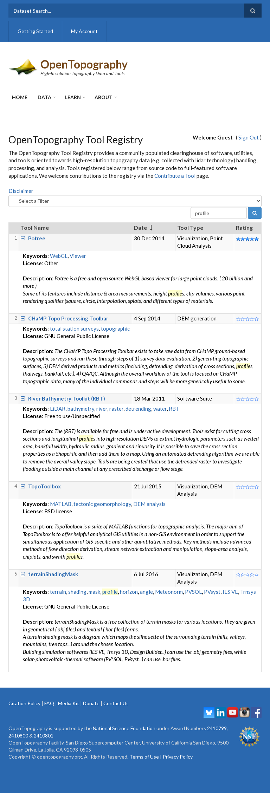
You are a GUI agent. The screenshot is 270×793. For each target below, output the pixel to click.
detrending (138, 408)
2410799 (217, 728)
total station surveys (74, 328)
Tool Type (190, 227)
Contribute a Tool (174, 176)
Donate (91, 703)
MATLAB (60, 504)
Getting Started (35, 31)
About (103, 97)
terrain (58, 592)
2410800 (18, 736)
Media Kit (68, 703)
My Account (84, 31)
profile (110, 592)
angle (146, 592)
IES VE (230, 592)
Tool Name (35, 227)
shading (77, 592)
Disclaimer (20, 191)
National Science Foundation (124, 728)
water (160, 408)
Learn (73, 97)
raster (116, 408)
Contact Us (116, 703)
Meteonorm (169, 592)
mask (94, 592)
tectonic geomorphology (102, 504)
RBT (174, 408)
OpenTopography (84, 64)
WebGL (59, 256)
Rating (244, 227)
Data (44, 97)
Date (140, 227)
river (101, 408)
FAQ (49, 703)
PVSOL (193, 592)
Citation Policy (24, 703)
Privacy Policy (178, 757)
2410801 (43, 736)
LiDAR (57, 408)
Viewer (78, 256)
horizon (129, 592)
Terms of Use (144, 757)
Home (19, 97)
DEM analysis (149, 504)
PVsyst (212, 592)
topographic (115, 328)
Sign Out (248, 137)
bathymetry (81, 408)
